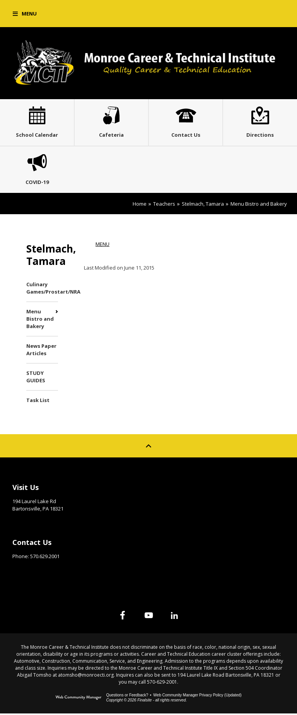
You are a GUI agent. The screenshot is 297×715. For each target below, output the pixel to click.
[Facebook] (122, 616)
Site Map (172, 486)
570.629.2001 (45, 557)
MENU (102, 245)
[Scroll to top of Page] (148, 447)
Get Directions (31, 522)
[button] (25, 13)
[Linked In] (174, 616)
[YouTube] (148, 616)
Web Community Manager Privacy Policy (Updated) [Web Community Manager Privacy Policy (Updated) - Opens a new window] (197, 696)
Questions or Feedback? (127, 696)
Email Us (23, 569)
